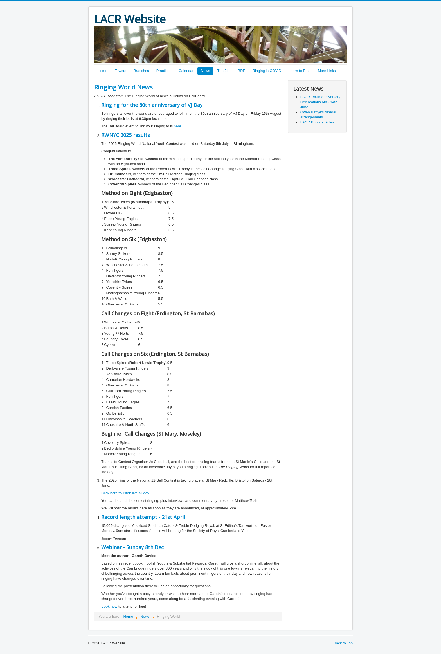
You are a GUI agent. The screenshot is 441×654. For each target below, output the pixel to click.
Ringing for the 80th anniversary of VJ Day (151, 105)
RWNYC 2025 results (125, 135)
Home (102, 71)
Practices (163, 71)
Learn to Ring (299, 71)
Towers (120, 71)
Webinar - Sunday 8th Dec (132, 547)
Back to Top (343, 643)
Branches (141, 71)
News (205, 71)
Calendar (186, 71)
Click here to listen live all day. (125, 493)
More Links (327, 71)
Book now (109, 606)
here (177, 126)
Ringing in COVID (267, 71)
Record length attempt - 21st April (143, 517)
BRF (241, 71)
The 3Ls (224, 71)
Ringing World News (123, 87)
